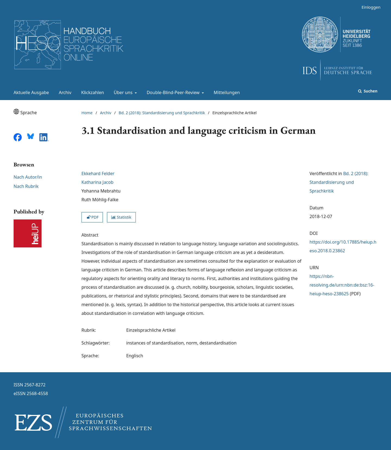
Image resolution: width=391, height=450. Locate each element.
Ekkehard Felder (97, 173)
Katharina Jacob (97, 182)
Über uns (123, 92)
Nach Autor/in (28, 177)
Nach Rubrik (26, 186)
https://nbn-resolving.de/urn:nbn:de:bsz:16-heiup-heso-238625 (342, 285)
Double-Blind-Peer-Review (172, 92)
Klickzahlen (91, 92)
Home (87, 112)
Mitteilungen (226, 92)
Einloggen (368, 7)
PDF (92, 217)
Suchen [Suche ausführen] (370, 91)
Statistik (121, 217)
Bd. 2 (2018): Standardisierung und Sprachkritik (162, 112)
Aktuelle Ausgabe (30, 92)
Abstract (89, 235)
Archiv (64, 92)
